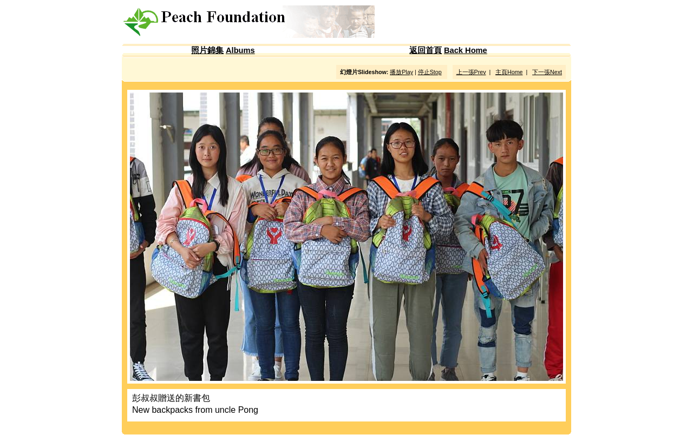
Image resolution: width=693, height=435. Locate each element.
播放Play (401, 72)
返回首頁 (425, 50)
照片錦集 (207, 50)
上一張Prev (471, 72)
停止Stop (430, 72)
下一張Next (547, 72)
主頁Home (508, 72)
